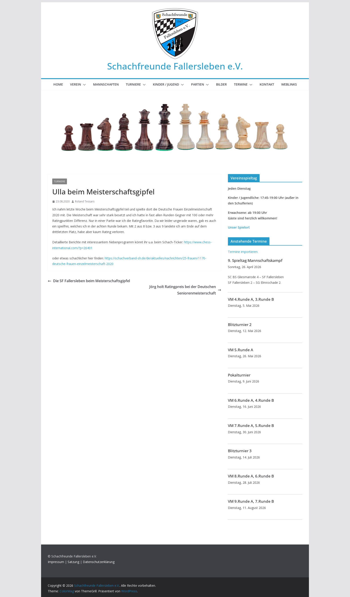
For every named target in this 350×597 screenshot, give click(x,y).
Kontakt (267, 84)
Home (58, 84)
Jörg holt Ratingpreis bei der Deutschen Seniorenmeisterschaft (185, 290)
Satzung (73, 562)
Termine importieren (243, 252)
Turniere (133, 84)
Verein (75, 84)
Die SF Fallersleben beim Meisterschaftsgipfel (89, 280)
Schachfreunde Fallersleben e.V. (175, 66)
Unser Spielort (239, 227)
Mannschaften (106, 84)
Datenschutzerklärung (99, 562)
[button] (83, 84)
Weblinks (289, 84)
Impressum (56, 562)
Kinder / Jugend (166, 84)
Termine (241, 84)
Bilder (221, 84)
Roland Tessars (84, 201)
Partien (197, 84)
